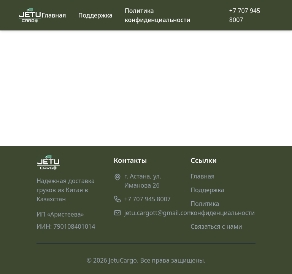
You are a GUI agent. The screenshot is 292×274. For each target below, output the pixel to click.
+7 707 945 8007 (244, 15)
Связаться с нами (216, 226)
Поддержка (95, 15)
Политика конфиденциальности (157, 15)
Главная (54, 15)
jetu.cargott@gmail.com (158, 213)
